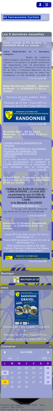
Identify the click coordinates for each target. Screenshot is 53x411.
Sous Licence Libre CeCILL (23, 406)
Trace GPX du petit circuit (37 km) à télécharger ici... (26, 235)
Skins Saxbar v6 (9, 410)
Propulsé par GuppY (12, 405)
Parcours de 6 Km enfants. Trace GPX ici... (27, 98)
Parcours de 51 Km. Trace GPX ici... (26, 339)
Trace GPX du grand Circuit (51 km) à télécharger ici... (27, 241)
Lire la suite (37, 78)
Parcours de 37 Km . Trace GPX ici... (26, 335)
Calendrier (26, 346)
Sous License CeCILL (32, 410)
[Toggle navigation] (44, 17)
